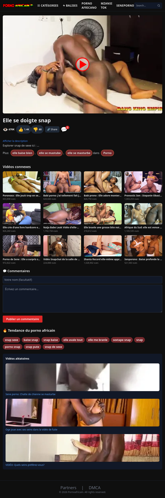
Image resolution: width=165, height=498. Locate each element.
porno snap (12, 347)
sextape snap (122, 340)
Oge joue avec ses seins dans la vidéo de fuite (31, 429)
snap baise (51, 340)
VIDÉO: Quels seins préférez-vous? (25, 464)
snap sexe (11, 340)
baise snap (31, 340)
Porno (107, 153)
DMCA (94, 487)
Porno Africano (89, 6)
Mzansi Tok (106, 6)
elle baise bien (22, 153)
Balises (70, 5)
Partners (68, 487)
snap (139, 340)
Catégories (47, 5)
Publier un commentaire (22, 319)
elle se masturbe (79, 153)
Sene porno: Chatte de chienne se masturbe (30, 394)
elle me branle (97, 340)
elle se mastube (50, 153)
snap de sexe (53, 347)
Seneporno (125, 5)
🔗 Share (52, 129)
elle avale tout (73, 340)
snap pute (32, 347)
